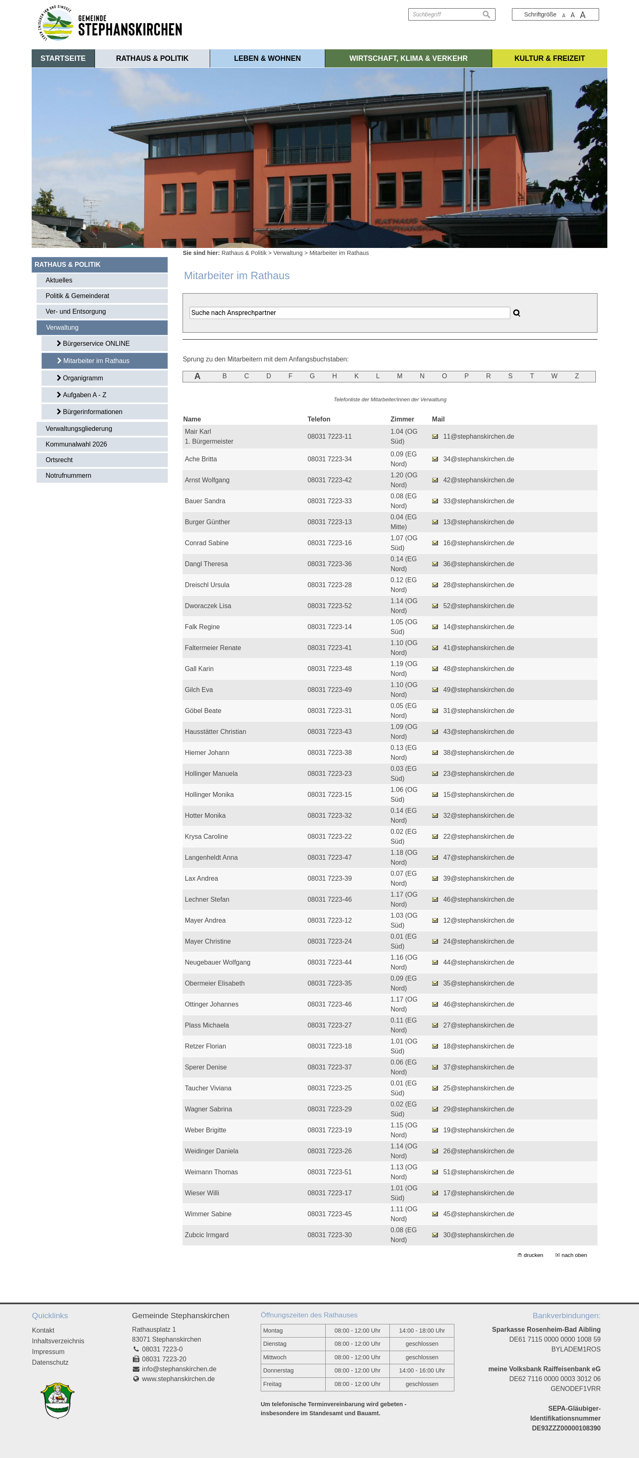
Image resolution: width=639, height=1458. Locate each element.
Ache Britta (201, 459)
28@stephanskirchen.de (478, 584)
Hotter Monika (205, 815)
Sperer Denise (206, 1067)
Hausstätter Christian (215, 731)
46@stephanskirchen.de (478, 899)
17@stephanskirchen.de (478, 1193)
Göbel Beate (203, 710)
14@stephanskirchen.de (478, 626)
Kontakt (43, 1330)
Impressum (48, 1351)
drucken (533, 1255)
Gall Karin (199, 668)
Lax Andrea (201, 878)
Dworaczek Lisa (208, 605)
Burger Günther (207, 521)
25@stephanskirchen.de (478, 1088)
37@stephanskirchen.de (478, 1067)
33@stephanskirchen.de (478, 501)
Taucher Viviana (208, 1088)
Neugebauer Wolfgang (217, 962)
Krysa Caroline (206, 836)
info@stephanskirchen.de (179, 1368)
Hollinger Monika (209, 794)
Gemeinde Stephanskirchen (180, 1315)
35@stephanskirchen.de (478, 983)
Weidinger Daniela (211, 1151)
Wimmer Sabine (208, 1213)
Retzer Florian (205, 1046)
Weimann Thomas (211, 1172)
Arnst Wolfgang (207, 480)
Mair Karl (198, 431)
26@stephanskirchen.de (478, 1151)
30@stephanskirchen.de (478, 1234)
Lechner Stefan (207, 899)
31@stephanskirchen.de (478, 710)
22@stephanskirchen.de (478, 836)
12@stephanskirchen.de (478, 920)
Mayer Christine (208, 941)
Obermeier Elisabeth (215, 983)
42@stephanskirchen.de (478, 480)
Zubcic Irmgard (207, 1234)
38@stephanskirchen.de (478, 752)
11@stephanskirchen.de (478, 436)
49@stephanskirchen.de (478, 689)
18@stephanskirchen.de (478, 1046)
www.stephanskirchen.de (178, 1378)
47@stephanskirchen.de (478, 857)
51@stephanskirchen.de (478, 1172)
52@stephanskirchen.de (478, 605)
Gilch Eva (199, 689)
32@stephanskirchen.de (478, 815)
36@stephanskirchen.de (478, 563)
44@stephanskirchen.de (478, 962)
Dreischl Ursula (207, 584)
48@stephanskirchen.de (478, 668)
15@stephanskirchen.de (478, 794)
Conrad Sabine (207, 542)
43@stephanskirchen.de (478, 731)
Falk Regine (202, 626)
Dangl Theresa (206, 563)
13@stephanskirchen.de (478, 521)
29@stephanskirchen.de (478, 1109)
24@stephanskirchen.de (478, 941)
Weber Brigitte (205, 1130)
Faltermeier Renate (213, 647)
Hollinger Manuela (211, 773)
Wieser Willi (202, 1193)
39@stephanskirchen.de (478, 878)
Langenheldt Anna (211, 857)
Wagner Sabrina (208, 1109)
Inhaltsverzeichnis (58, 1341)
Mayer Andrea (205, 920)
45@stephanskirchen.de (478, 1213)
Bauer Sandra (205, 501)
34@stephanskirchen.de (478, 459)
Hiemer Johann (207, 752)
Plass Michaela (207, 1025)
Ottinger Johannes (211, 1004)
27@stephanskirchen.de (478, 1025)
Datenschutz (50, 1362)
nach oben (574, 1255)
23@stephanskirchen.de (478, 773)
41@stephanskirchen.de (478, 647)
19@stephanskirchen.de (478, 1130)
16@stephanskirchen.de (478, 542)
